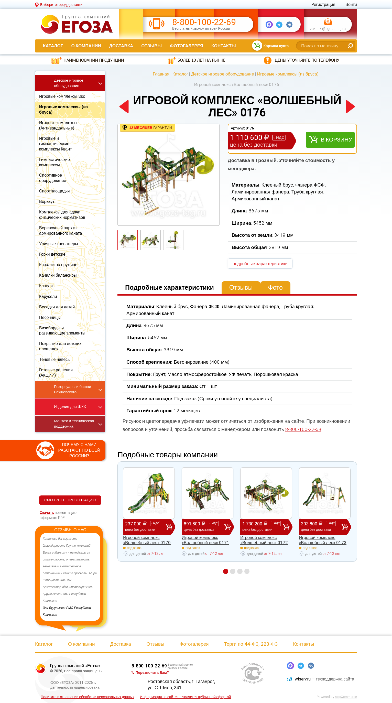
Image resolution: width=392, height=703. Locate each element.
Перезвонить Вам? (150, 672)
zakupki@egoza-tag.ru (328, 28)
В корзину (336, 139)
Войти (351, 4)
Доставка (121, 45)
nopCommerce (346, 697)
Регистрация (323, 4)
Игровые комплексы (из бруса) (288, 74)
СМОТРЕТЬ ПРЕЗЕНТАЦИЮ (70, 500)
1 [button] (225, 571)
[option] (70, 576)
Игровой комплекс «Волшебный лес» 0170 (147, 540)
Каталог (53, 45)
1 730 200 (262, 526)
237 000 (145, 526)
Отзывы (151, 45)
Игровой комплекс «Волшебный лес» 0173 (322, 540)
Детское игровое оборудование (222, 74)
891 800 (204, 526)
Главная (161, 74)
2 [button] (232, 571)
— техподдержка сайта (324, 679)
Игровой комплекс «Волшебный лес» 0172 (264, 540)
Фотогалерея (186, 45)
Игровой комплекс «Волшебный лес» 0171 (205, 540)
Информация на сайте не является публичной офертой (185, 697)
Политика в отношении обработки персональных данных (87, 697)
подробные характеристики (260, 263)
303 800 (321, 526)
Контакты (223, 45)
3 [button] (240, 571)
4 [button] (247, 571)
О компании (86, 45)
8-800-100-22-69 (204, 22)
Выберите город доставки (61, 5)
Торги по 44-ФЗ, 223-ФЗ (251, 644)
